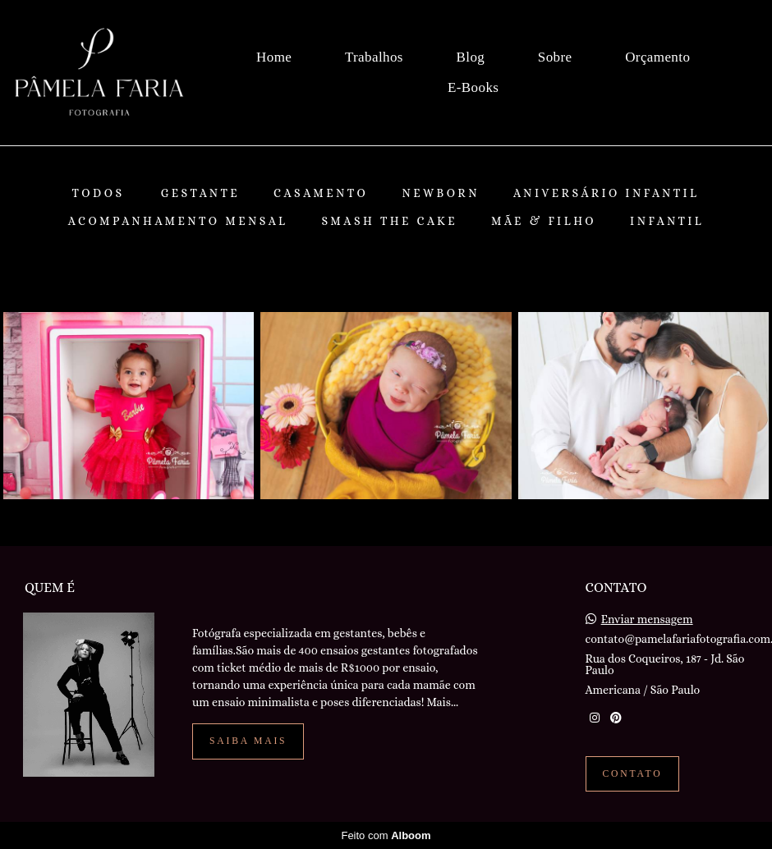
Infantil (667, 221)
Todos (97, 193)
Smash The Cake (389, 221)
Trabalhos (374, 57)
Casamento (320, 193)
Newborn (441, 193)
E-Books (473, 87)
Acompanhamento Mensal (178, 221)
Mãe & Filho (543, 221)
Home (274, 57)
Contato (633, 774)
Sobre (555, 57)
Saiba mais (248, 741)
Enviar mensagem (647, 619)
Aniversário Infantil (606, 193)
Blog (471, 57)
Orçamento (657, 57)
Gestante (200, 193)
